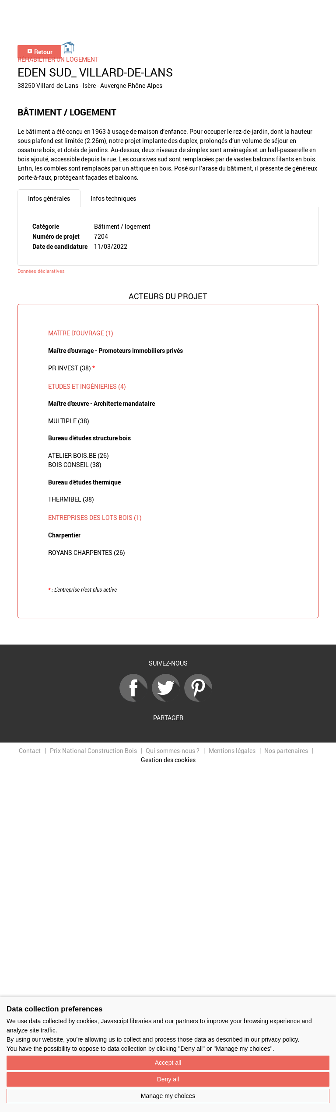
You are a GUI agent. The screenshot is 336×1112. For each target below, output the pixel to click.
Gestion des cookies (168, 760)
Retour (39, 52)
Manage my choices (168, 1095)
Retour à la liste (168, 631)
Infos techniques (113, 198)
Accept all (168, 1062)
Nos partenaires (286, 750)
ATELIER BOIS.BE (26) (78, 455)
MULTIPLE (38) (68, 421)
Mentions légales (232, 750)
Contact (30, 750)
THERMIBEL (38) (71, 499)
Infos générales (49, 198)
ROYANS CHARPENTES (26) (86, 552)
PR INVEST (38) (71, 368)
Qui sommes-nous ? (173, 750)
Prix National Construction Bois (93, 750)
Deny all (168, 1079)
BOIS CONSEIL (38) (75, 464)
